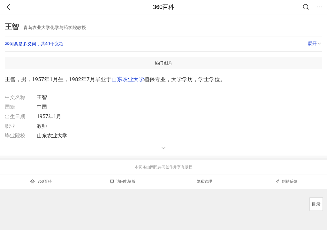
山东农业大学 (127, 79)
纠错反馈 (286, 181)
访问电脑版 (122, 181)
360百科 (163, 7)
